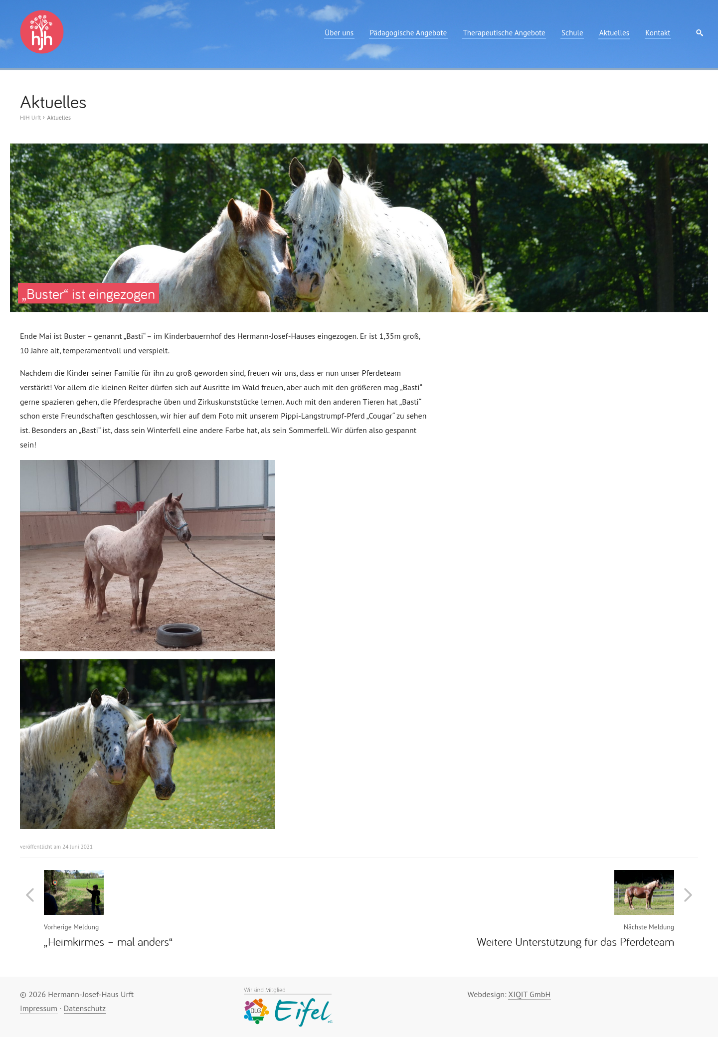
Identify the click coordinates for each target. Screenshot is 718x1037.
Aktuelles (614, 32)
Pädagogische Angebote (408, 32)
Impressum (38, 1008)
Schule (572, 32)
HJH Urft (30, 117)
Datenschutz (85, 1008)
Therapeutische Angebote (504, 32)
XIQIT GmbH (529, 994)
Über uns (339, 32)
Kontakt (657, 32)
